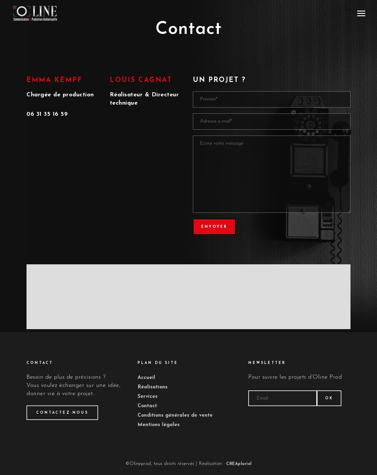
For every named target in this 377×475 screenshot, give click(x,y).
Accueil (146, 377)
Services (148, 396)
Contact (147, 405)
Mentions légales (159, 424)
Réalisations (153, 387)
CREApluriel (239, 464)
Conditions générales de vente (175, 415)
